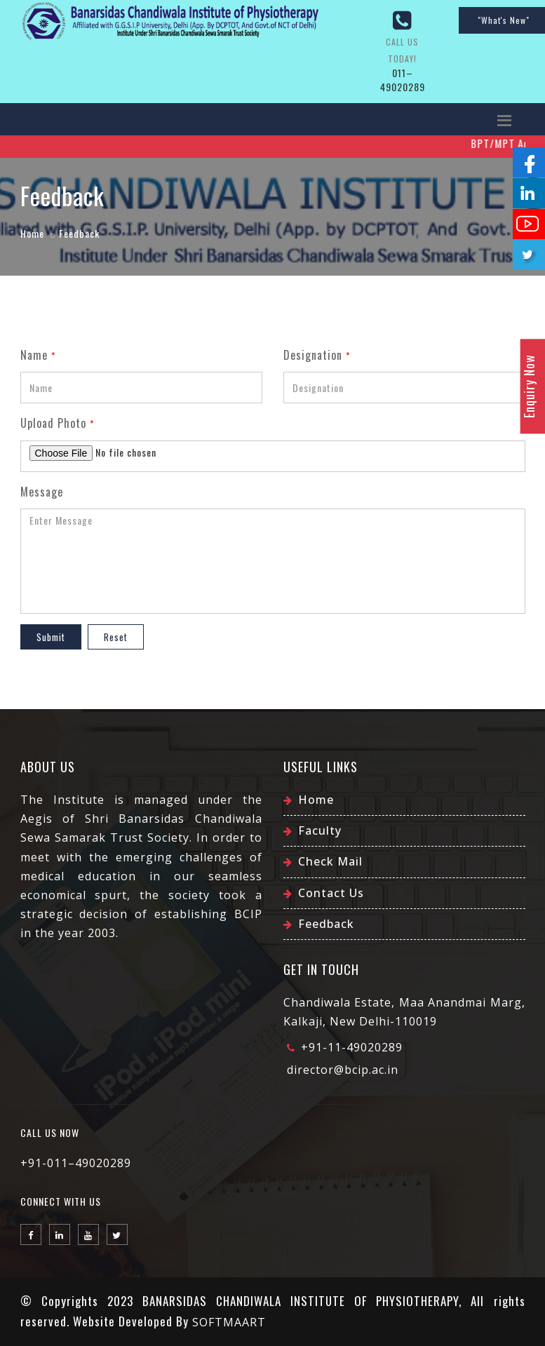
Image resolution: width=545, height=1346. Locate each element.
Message (41, 491)
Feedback (326, 923)
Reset (116, 637)
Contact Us (331, 893)
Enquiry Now (529, 386)
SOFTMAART (229, 1322)
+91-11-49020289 (352, 1047)
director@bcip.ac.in (342, 1069)
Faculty (320, 830)
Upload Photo (57, 423)
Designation (316, 354)
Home (32, 233)
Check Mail (330, 861)
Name (37, 354)
